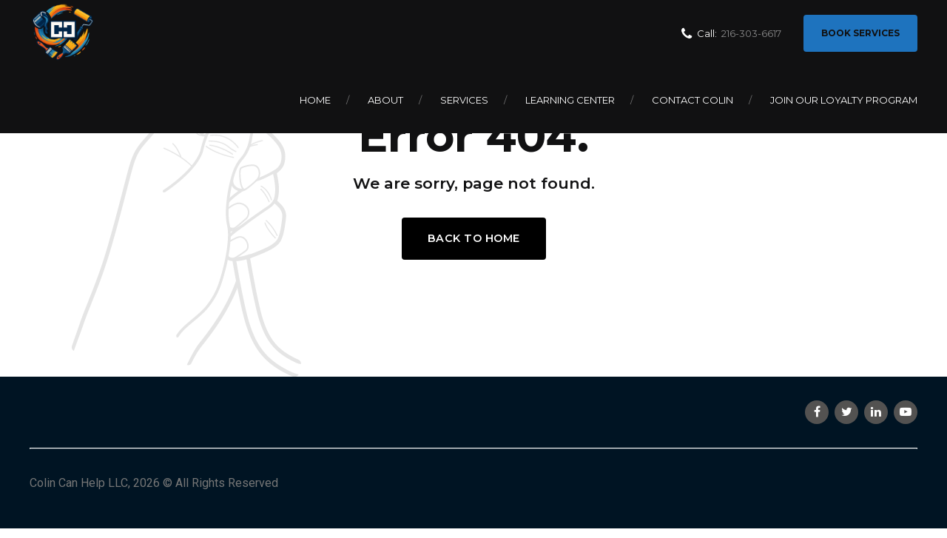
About (385, 100)
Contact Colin (692, 100)
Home (315, 100)
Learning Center (570, 100)
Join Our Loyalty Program (843, 100)
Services (464, 100)
